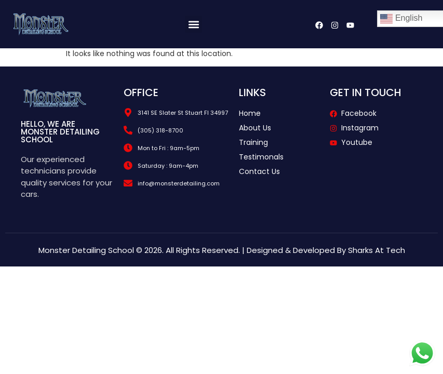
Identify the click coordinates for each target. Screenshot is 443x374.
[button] (193, 24)
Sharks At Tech (376, 250)
